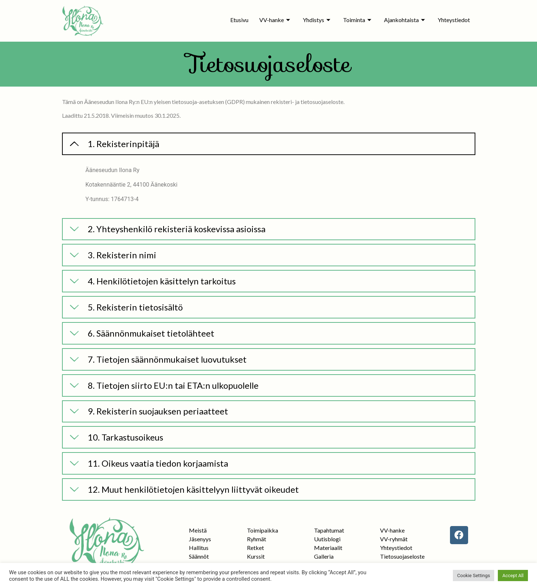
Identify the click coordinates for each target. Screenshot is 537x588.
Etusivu (239, 19)
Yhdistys (317, 19)
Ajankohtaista (405, 19)
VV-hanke (275, 19)
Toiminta (358, 19)
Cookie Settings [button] (473, 575)
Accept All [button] (513, 575)
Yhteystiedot (454, 19)
